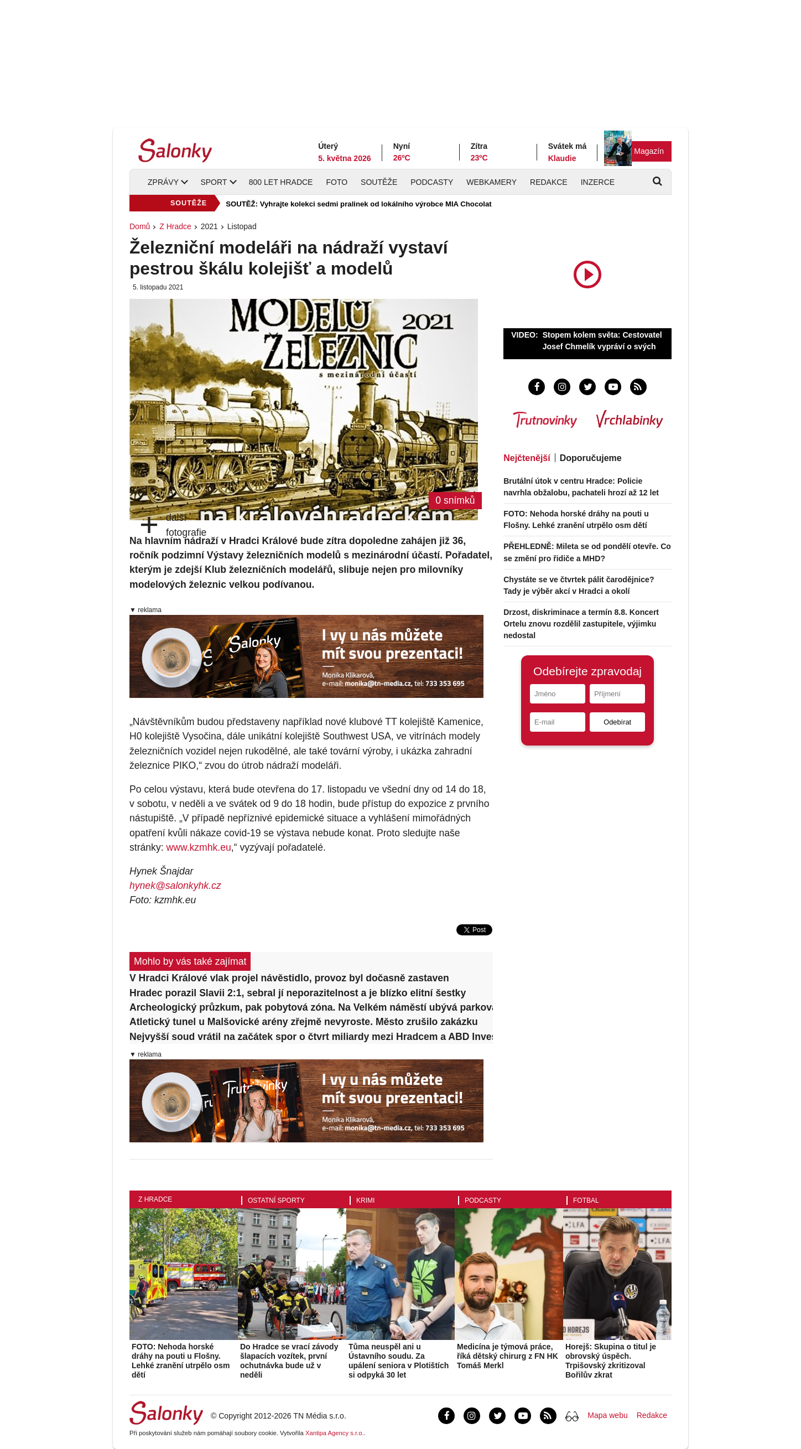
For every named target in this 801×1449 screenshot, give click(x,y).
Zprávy (163, 182)
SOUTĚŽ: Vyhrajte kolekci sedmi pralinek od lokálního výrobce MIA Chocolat (358, 204)
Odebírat (617, 722)
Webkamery (491, 182)
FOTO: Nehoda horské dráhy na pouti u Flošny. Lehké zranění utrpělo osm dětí (181, 1360)
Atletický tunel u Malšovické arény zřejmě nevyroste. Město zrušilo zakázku (303, 1021)
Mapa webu (607, 1415)
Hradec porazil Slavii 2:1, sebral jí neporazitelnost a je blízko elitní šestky (297, 992)
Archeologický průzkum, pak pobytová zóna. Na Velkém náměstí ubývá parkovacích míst (311, 1007)
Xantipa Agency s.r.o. (334, 1433)
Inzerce (598, 182)
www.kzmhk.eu (198, 847)
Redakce (549, 182)
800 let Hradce (281, 182)
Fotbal (586, 1200)
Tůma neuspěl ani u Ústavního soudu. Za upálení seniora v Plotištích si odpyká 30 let (399, 1360)
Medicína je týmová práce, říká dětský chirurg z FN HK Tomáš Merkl (507, 1356)
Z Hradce (175, 226)
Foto (336, 182)
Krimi (365, 1200)
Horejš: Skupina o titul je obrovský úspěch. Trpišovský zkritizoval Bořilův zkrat (610, 1360)
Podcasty (431, 182)
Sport (213, 182)
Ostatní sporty (276, 1200)
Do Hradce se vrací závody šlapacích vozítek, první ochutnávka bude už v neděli (289, 1360)
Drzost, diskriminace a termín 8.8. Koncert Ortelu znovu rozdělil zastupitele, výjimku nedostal (581, 624)
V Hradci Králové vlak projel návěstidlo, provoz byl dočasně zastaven (289, 978)
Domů (139, 226)
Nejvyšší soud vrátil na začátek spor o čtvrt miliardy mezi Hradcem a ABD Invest (311, 1036)
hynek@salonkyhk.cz (175, 885)
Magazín (649, 151)
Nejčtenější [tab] (526, 458)
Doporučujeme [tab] (591, 458)
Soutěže (379, 182)
